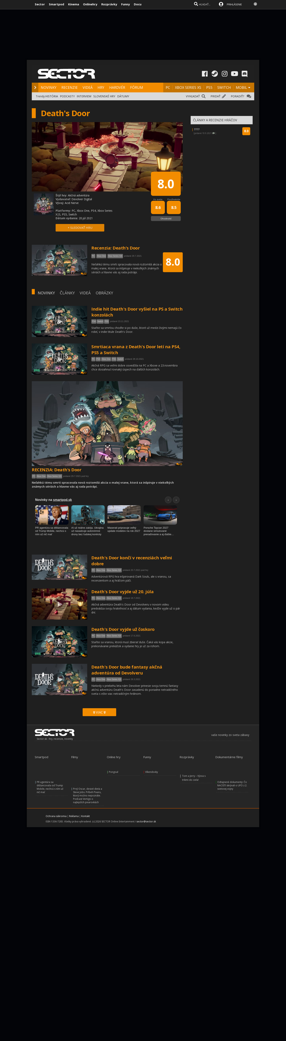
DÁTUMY (123, 96)
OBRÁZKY (104, 293)
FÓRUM (136, 87)
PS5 (209, 87)
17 (83, 372)
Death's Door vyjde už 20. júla (122, 591)
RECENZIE (69, 87)
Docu (137, 4)
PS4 (94, 321)
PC (168, 87)
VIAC (99, 712)
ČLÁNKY (67, 293)
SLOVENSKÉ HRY (104, 96)
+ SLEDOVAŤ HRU (80, 228)
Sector (40, 4)
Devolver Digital (82, 199)
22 (179, 464)
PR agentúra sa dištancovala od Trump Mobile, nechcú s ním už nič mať (50, 787)
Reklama (74, 816)
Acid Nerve (72, 203)
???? (197, 129)
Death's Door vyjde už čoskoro (123, 629)
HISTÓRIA (51, 96)
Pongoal (113, 772)
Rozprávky (109, 4)
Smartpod (56, 4)
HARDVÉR (117, 87)
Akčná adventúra (78, 195)
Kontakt (85, 816)
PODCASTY (67, 96)
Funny (125, 4)
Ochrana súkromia (56, 816)
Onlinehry (90, 4)
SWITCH (224, 87)
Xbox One (106, 359)
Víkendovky (151, 772)
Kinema (73, 4)
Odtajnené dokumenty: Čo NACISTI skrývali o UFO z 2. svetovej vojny (232, 785)
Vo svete (157, 199)
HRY (101, 87)
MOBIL (241, 87)
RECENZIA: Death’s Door (56, 470)
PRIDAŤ (215, 96)
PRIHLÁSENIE (234, 4)
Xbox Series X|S (54, 476)
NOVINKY (48, 87)
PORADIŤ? (237, 96)
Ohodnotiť (165, 218)
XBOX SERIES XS (188, 87)
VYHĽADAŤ (193, 96)
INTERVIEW (84, 96)
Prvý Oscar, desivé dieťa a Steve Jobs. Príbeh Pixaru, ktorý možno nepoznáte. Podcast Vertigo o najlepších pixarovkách (87, 795)
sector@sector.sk (146, 821)
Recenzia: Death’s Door (115, 248)
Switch (100, 321)
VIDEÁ (88, 87)
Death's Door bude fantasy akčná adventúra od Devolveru (126, 670)
